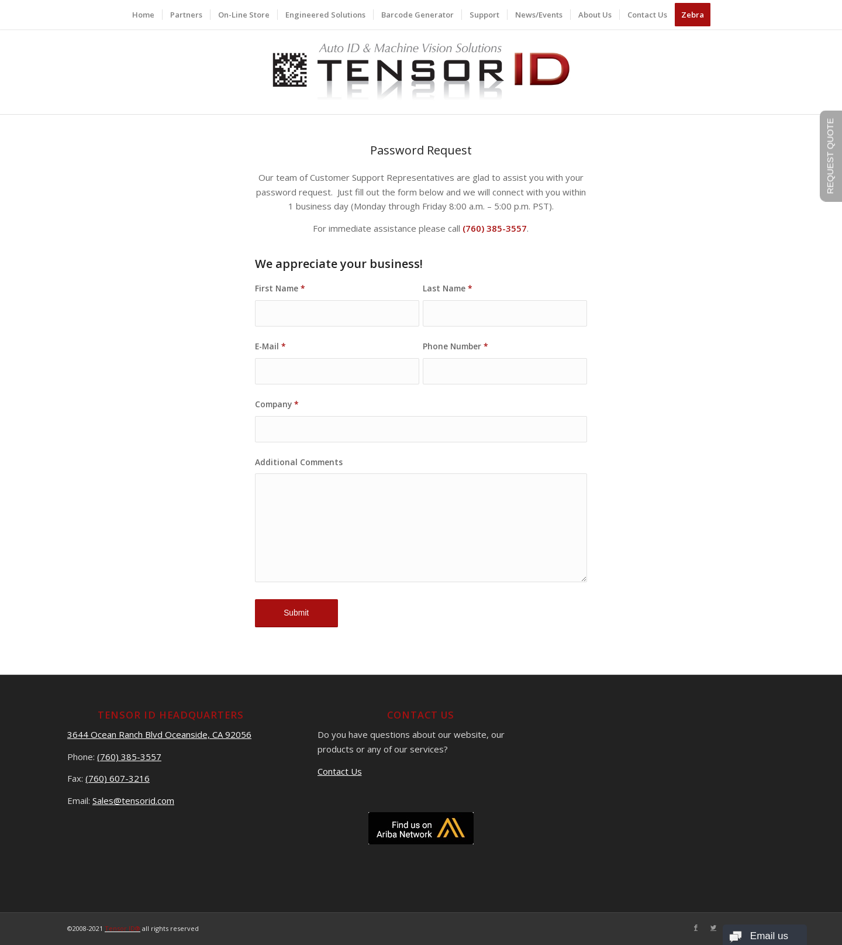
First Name (280, 288)
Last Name (447, 288)
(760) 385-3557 (129, 756)
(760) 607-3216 (117, 778)
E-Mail (270, 346)
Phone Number (455, 346)
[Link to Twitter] (713, 927)
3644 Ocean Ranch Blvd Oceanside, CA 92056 (159, 734)
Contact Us (340, 771)
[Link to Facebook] (696, 927)
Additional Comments (299, 462)
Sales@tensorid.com (133, 800)
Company (277, 404)
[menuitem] (143, 14)
